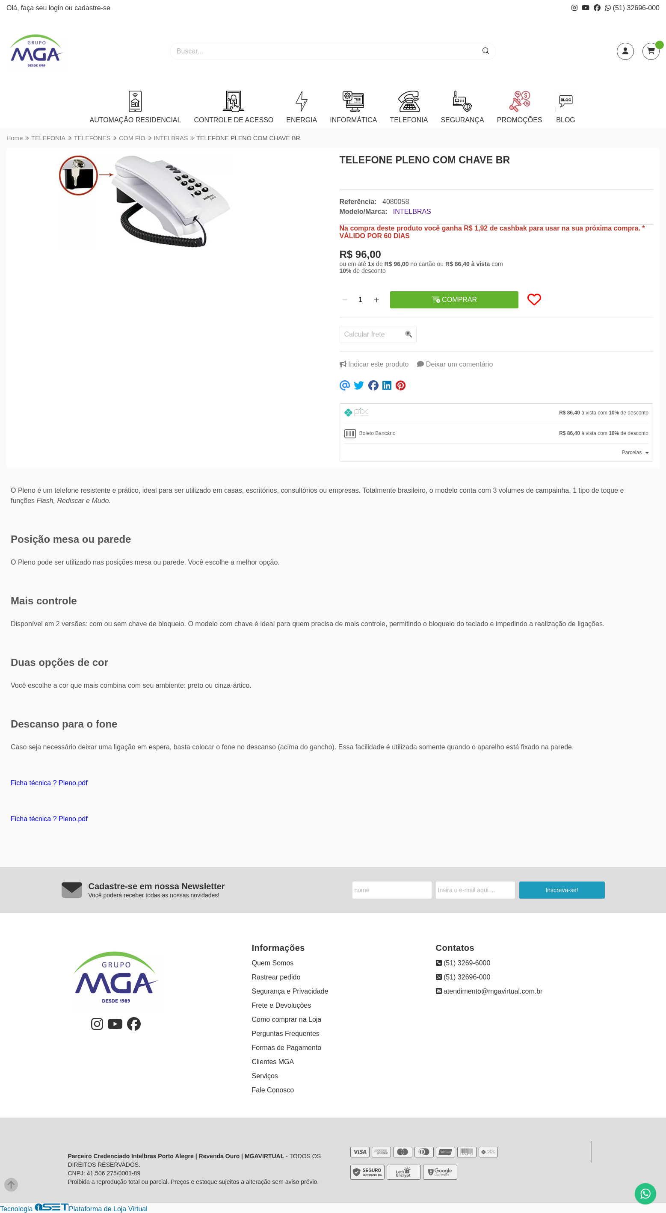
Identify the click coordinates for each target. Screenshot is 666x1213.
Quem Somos (273, 963)
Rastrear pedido (276, 977)
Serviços (265, 1076)
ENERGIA (301, 107)
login (57, 8)
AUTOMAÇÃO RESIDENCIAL (135, 107)
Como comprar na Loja (287, 1019)
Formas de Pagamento (287, 1047)
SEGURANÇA (462, 107)
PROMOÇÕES (519, 107)
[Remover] (345, 299)
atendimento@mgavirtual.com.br (489, 991)
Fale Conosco (273, 1090)
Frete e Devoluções (281, 1005)
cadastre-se (92, 8)
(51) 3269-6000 (463, 963)
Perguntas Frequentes (286, 1033)
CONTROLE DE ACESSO (233, 107)
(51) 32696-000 (632, 8)
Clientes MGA (273, 1061)
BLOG (566, 107)
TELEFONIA (409, 107)
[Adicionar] (376, 299)
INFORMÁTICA (353, 107)
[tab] (496, 414)
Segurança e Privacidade (290, 991)
